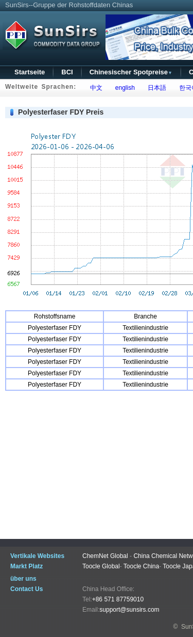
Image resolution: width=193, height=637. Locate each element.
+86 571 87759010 (118, 599)
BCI (67, 72)
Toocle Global (101, 566)
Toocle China (141, 566)
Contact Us (26, 589)
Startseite (29, 72)
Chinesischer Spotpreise (131, 72)
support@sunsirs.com (129, 609)
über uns (23, 578)
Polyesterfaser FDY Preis (60, 112)
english (123, 87)
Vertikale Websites (37, 556)
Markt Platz (26, 566)
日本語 (155, 87)
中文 (94, 87)
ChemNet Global (105, 556)
